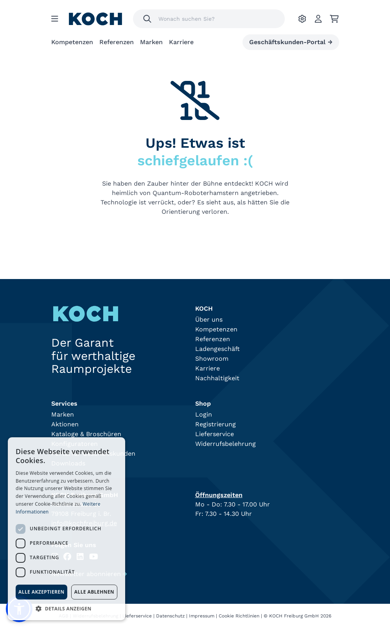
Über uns (209, 319)
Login (203, 414)
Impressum (201, 616)
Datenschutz (170, 616)
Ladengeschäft (217, 348)
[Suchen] (147, 19)
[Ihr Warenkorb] (334, 19)
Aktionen (65, 424)
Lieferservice (214, 434)
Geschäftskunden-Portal (290, 42)
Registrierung (215, 424)
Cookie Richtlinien (239, 616)
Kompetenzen (72, 42)
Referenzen (116, 42)
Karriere (181, 42)
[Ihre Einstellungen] (302, 19)
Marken (151, 42)
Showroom (211, 358)
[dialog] (66, 528)
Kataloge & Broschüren (86, 434)
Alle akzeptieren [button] (41, 592)
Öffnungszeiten (219, 495)
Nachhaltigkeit (217, 378)
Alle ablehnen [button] (94, 592)
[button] (66, 608)
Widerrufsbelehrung (225, 443)
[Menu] (54, 19)
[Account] (318, 19)
